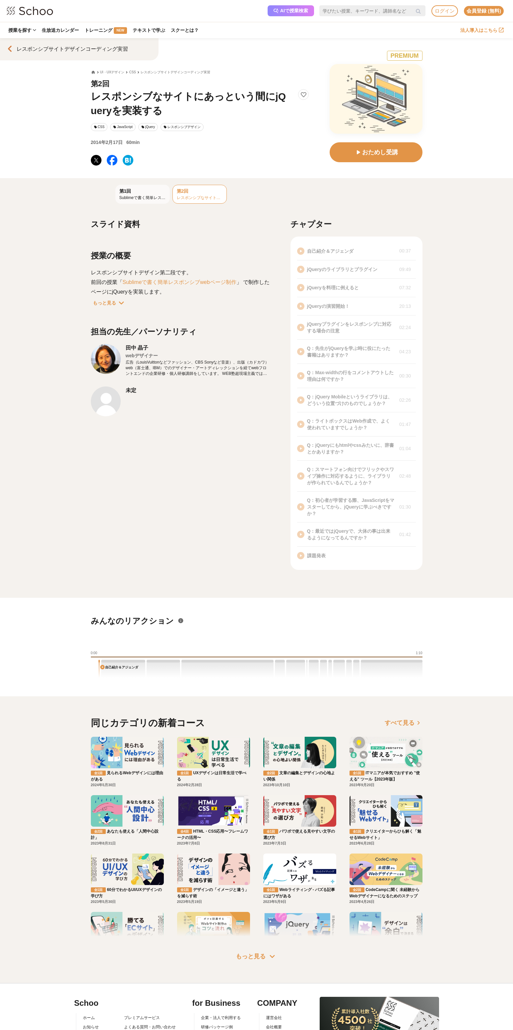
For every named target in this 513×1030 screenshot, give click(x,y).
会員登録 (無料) (484, 11)
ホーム (89, 986)
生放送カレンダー (60, 30)
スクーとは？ (186, 30)
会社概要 (274, 996)
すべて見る (403, 723)
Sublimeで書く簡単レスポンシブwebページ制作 (179, 282)
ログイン (445, 11)
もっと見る (110, 303)
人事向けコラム (215, 1005)
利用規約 (132, 1005)
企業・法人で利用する (221, 986)
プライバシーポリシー (144, 1024)
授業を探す (22, 30)
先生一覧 (91, 1024)
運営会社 (274, 986)
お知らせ (91, 996)
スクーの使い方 (97, 1015)
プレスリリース (280, 1015)
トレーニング (106, 30)
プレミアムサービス (142, 986)
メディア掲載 (278, 1024)
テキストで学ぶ (149, 30)
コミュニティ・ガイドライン (150, 1015)
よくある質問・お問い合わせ (150, 996)
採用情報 (274, 1005)
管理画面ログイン (217, 1015)
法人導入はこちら (482, 30)
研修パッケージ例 (217, 996)
